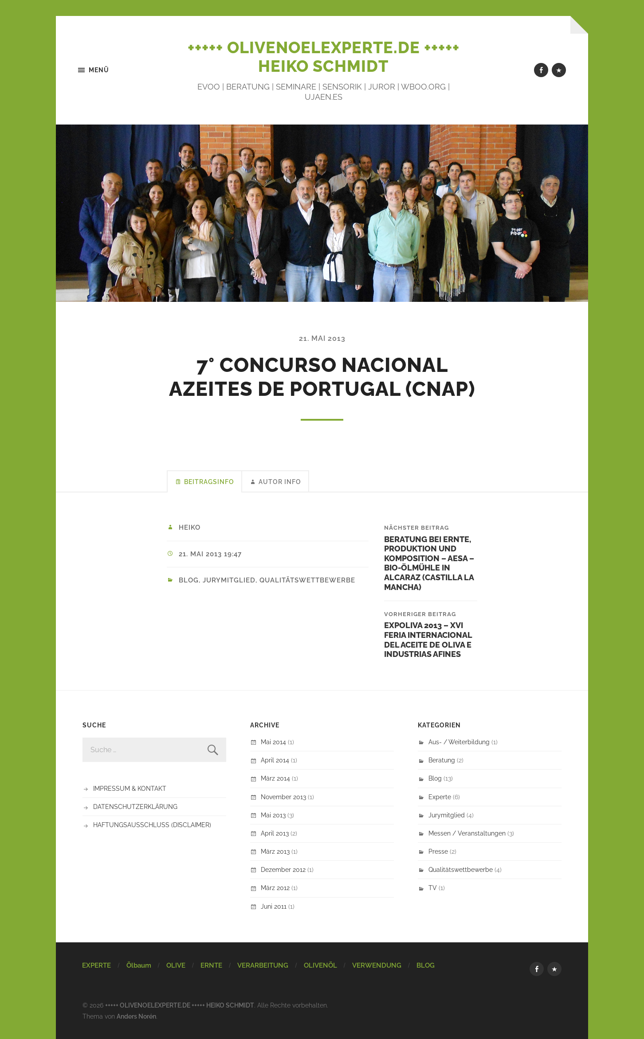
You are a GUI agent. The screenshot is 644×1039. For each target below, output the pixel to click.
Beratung (441, 760)
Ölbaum (138, 965)
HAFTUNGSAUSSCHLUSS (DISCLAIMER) (152, 824)
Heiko (189, 527)
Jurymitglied (229, 580)
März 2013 (275, 851)
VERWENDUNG (376, 965)
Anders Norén (136, 1016)
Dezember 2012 (283, 869)
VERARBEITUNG (262, 965)
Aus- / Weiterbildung (459, 742)
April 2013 (275, 833)
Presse (438, 851)
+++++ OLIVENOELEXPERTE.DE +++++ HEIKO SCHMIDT (323, 56)
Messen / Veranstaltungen (467, 833)
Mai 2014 (273, 742)
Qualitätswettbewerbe (307, 580)
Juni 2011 (274, 906)
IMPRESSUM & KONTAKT (129, 788)
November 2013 (283, 797)
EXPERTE (96, 965)
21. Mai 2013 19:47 (210, 554)
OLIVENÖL (320, 965)
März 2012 (275, 887)
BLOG (425, 965)
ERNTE (211, 965)
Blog (189, 580)
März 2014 (275, 778)
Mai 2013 (273, 815)
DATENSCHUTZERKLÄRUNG (135, 806)
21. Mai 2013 (322, 338)
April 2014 (275, 760)
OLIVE (175, 965)
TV (432, 887)
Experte (439, 797)
